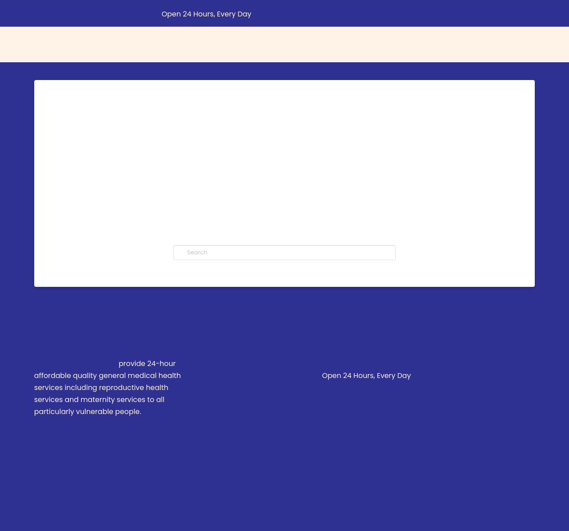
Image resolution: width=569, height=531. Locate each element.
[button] (532, 13)
